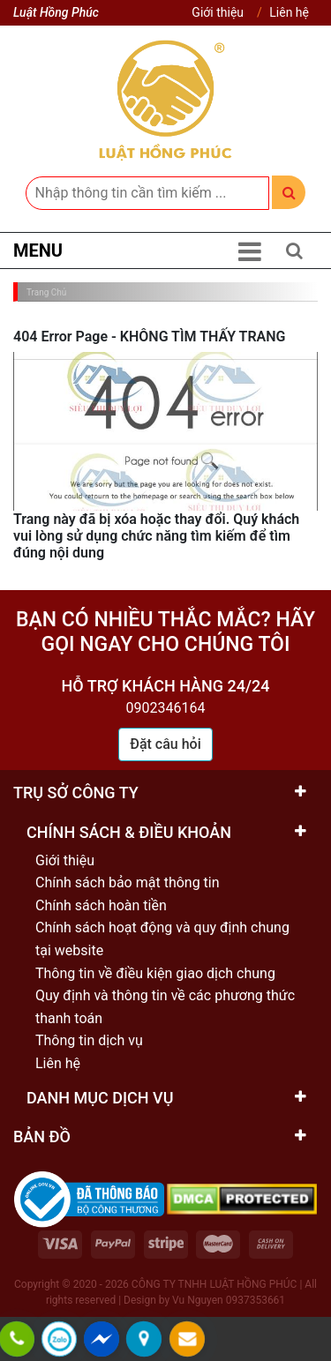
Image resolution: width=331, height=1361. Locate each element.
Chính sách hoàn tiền (101, 905)
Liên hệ (289, 12)
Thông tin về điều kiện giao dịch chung (155, 973)
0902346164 (166, 707)
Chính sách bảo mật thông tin (127, 882)
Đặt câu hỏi (165, 744)
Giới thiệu (218, 12)
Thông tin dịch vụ (89, 1040)
